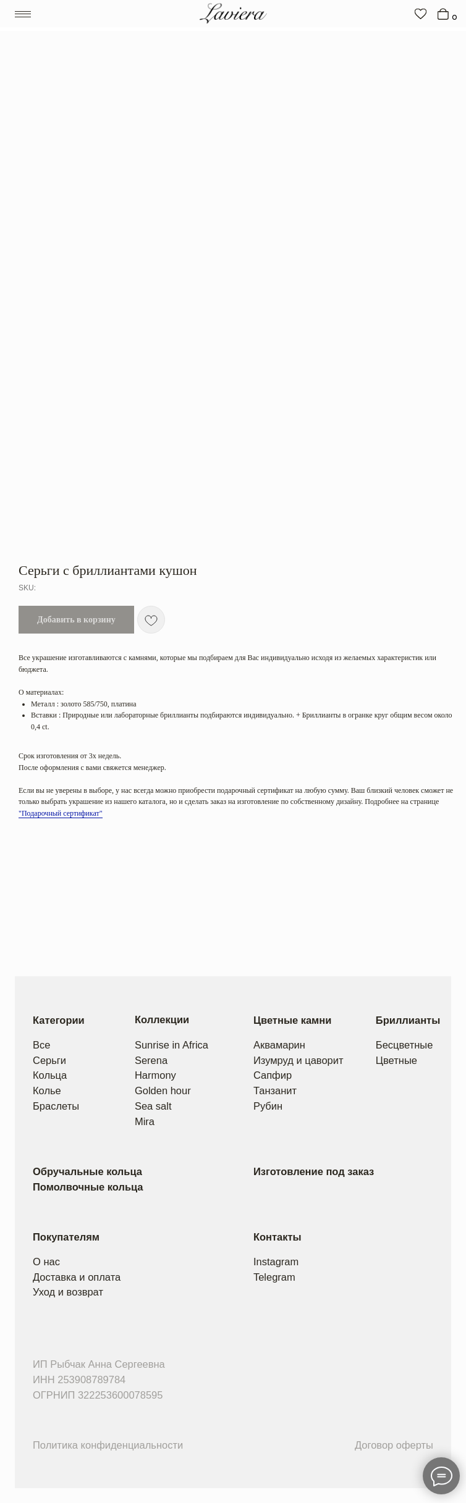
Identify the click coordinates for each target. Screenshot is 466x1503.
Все (41, 1044)
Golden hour (163, 1090)
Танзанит (275, 1090)
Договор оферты (394, 1445)
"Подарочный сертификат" (61, 813)
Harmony (155, 1075)
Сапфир (272, 1075)
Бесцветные (404, 1044)
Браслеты (56, 1106)
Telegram (274, 1277)
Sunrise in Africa (171, 1044)
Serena (151, 1060)
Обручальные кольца (87, 1171)
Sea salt (153, 1106)
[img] (420, 14)
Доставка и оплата (77, 1277)
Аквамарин (279, 1044)
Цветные (396, 1060)
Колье (47, 1090)
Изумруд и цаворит (298, 1060)
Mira (145, 1121)
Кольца (50, 1075)
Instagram (276, 1261)
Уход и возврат (68, 1291)
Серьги (49, 1060)
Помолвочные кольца (88, 1186)
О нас (46, 1261)
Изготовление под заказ (313, 1171)
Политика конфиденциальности (108, 1445)
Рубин (267, 1106)
